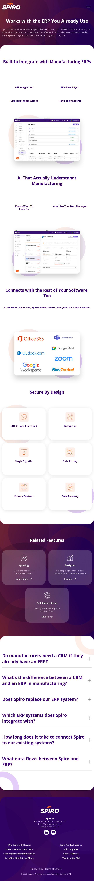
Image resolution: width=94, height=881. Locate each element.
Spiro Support (71, 849)
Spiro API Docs (71, 853)
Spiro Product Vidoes (71, 844)
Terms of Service (53, 868)
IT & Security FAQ (71, 858)
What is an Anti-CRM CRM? (19, 849)
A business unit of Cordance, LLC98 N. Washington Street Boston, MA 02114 (50, 824)
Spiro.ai (50, 818)
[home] (11, 6)
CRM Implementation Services (19, 853)
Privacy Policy (36, 868)
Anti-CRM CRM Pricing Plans (19, 858)
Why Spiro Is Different (19, 844)
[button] (88, 6)
